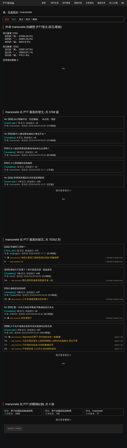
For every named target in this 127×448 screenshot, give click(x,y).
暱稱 (35, 19)
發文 (21, 19)
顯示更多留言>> (63, 355)
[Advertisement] (63, 87)
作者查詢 (13, 12)
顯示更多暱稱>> (63, 419)
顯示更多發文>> (63, 190)
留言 (28, 19)
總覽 (7, 19)
